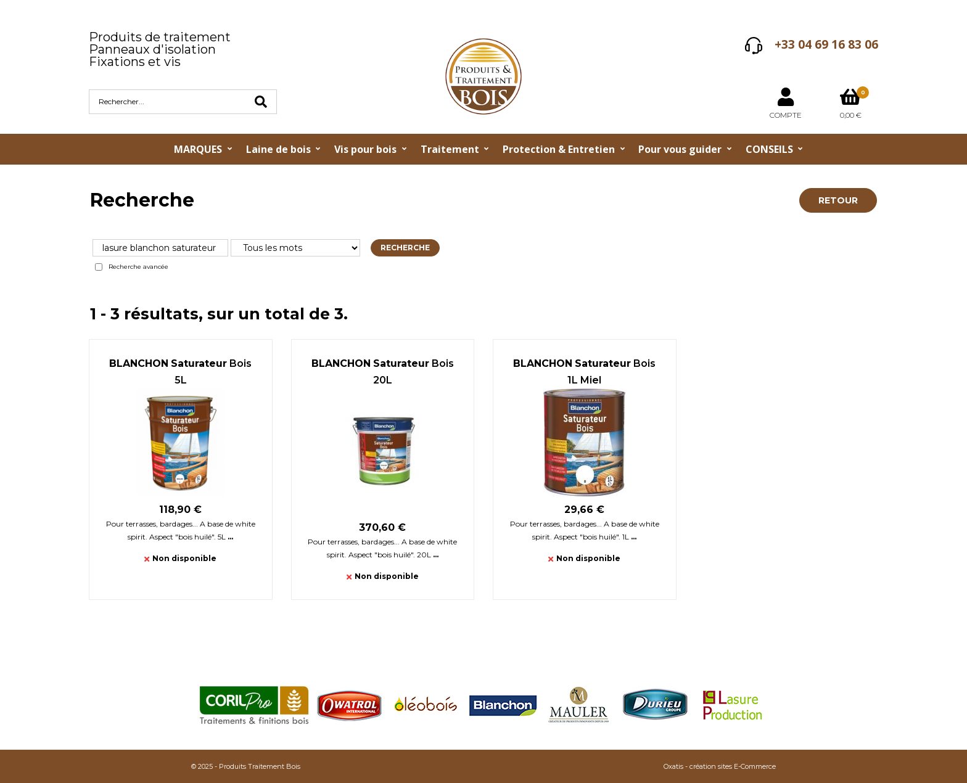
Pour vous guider (680, 149)
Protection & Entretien (559, 149)
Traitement (450, 149)
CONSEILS (769, 149)
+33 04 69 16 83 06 (826, 44)
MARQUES (198, 149)
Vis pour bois (365, 149)
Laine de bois (278, 149)
